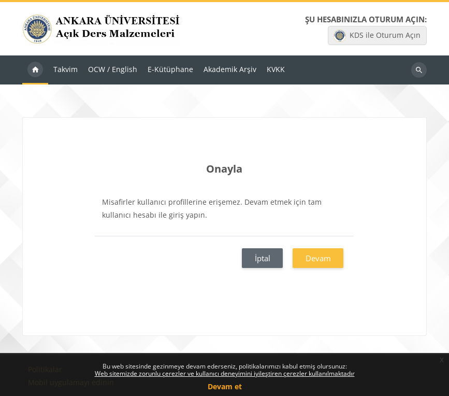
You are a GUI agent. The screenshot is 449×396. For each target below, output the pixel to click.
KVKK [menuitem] (276, 69)
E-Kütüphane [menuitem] (170, 69)
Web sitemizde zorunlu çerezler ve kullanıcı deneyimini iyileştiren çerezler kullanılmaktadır (225, 373)
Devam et (225, 386)
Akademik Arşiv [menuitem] (230, 69)
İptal (262, 258)
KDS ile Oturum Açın (377, 36)
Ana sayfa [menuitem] (35, 69)
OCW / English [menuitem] (112, 69)
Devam (318, 258)
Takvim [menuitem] (65, 69)
